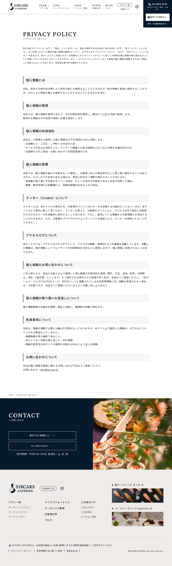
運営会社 (72, 551)
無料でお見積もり (42, 435)
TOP (11, 395)
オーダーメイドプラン (19, 507)
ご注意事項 (86, 512)
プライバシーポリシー (21, 551)
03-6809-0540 (42, 446)
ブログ (48, 520)
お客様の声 (51, 514)
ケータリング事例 (55, 508)
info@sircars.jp (49, 369)
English (124, 5)
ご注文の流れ (87, 507)
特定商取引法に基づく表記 (49, 551)
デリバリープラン (17, 517)
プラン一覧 (15, 502)
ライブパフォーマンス (57, 502)
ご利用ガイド (125, 9)
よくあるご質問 (88, 517)
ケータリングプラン (18, 512)
